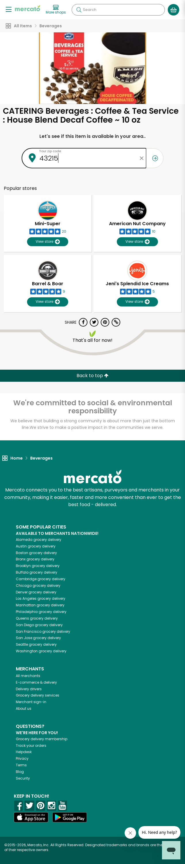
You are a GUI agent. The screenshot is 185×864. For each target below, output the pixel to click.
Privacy (22, 758)
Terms (21, 765)
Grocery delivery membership (41, 738)
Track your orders (31, 745)
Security (23, 778)
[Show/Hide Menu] (9, 9)
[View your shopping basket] (173, 10)
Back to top (92, 375)
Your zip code (50, 151)
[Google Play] (69, 817)
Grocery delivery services (37, 695)
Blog (20, 771)
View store (48, 241)
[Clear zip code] (142, 158)
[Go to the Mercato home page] (27, 8)
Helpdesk (24, 751)
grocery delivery (38, 539)
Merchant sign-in (31, 701)
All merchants (28, 675)
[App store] (31, 817)
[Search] (118, 10)
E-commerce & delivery (36, 682)
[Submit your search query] (79, 10)
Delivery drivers (29, 688)
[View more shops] (56, 10)
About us (23, 708)
